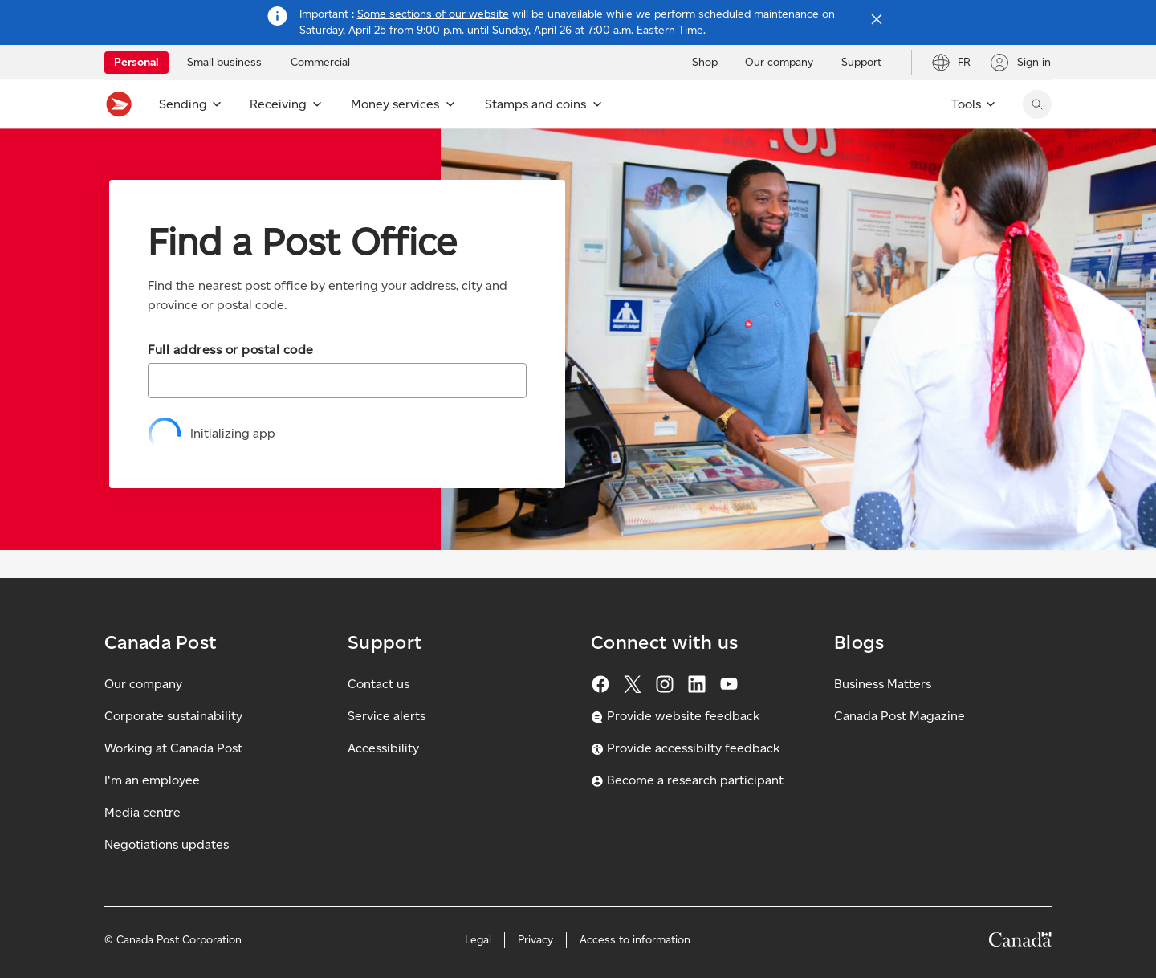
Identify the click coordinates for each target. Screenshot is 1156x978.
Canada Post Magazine (899, 715)
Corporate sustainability (173, 715)
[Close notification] (876, 19)
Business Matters (882, 683)
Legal (478, 940)
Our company (143, 683)
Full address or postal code (231, 349)
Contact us (378, 683)
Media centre (142, 812)
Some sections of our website (433, 14)
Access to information (635, 940)
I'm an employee (152, 780)
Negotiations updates (166, 844)
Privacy (535, 940)
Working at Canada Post (173, 748)
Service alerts (386, 715)
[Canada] (1020, 942)
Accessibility (383, 748)
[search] (1037, 104)
